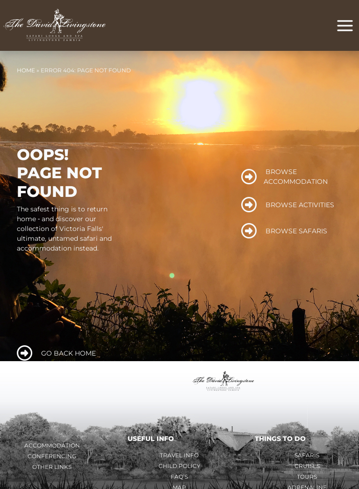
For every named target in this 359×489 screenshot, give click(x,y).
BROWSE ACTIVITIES (288, 207)
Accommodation (52, 447)
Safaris (306, 457)
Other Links (52, 468)
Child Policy (179, 467)
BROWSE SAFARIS (284, 233)
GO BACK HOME (56, 355)
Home (26, 72)
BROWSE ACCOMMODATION (284, 178)
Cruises (307, 467)
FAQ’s (179, 478)
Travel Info (179, 457)
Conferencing (52, 457)
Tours (307, 478)
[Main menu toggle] (345, 27)
